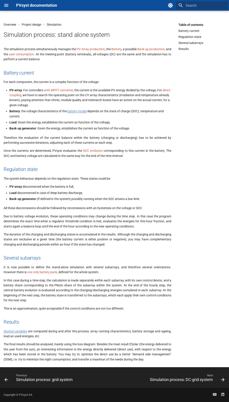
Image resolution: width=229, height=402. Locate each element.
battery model (77, 111)
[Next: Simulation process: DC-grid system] (186, 379)
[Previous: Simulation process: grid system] (39, 379)
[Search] (202, 5)
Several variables (15, 331)
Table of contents (190, 25)
